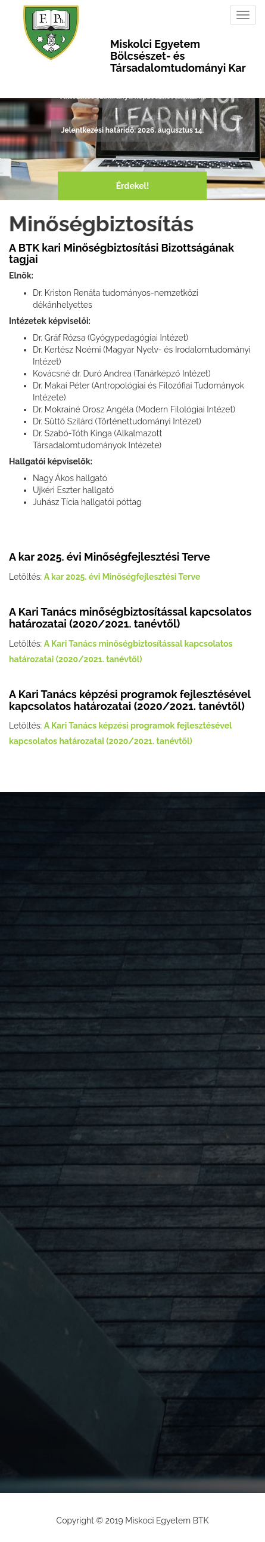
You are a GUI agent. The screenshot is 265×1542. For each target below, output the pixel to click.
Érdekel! (132, 186)
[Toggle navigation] (243, 15)
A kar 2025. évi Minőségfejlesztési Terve (122, 577)
